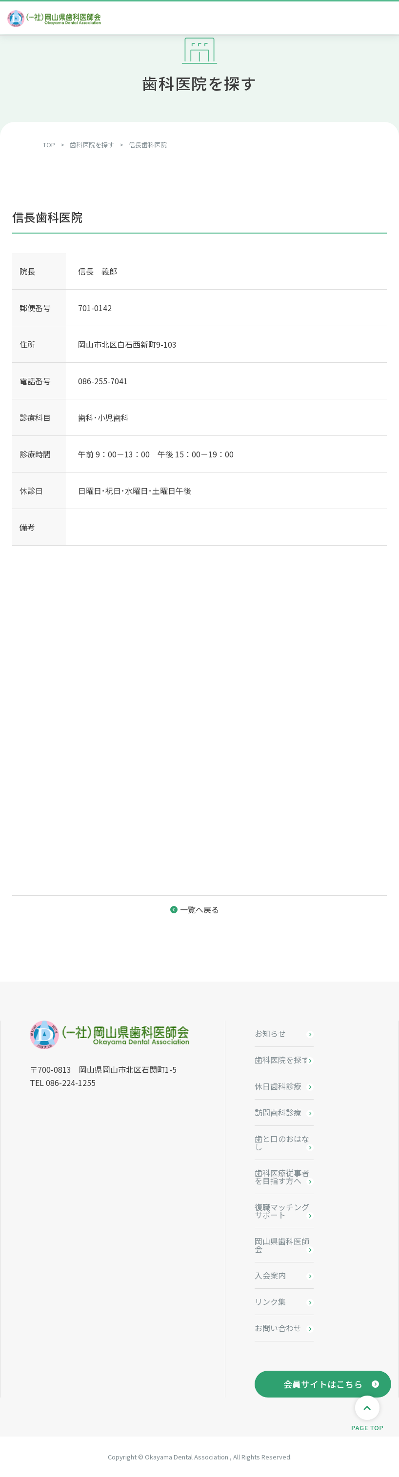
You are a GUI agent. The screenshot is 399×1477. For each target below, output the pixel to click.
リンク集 (270, 1301)
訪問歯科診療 (278, 1112)
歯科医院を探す (282, 1059)
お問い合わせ (278, 1328)
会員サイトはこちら (322, 1384)
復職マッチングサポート (282, 1211)
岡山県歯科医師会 (282, 1245)
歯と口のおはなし (282, 1142)
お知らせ (270, 1033)
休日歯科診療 (278, 1086)
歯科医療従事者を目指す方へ (282, 1176)
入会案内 (270, 1275)
